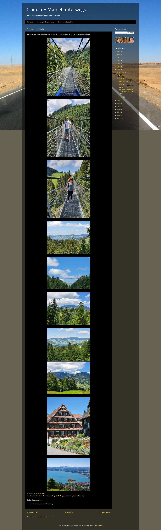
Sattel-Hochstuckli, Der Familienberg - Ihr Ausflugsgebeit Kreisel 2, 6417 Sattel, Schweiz (59, 496)
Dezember (122, 72)
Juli (120, 87)
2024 (118, 58)
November (122, 75)
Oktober (121, 78)
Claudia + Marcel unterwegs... (58, 9)
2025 (118, 55)
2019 (118, 100)
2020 (118, 70)
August (121, 84)
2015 (118, 112)
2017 (118, 106)
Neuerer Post (32, 513)
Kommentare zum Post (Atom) (44, 517)
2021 (118, 67)
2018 (118, 103)
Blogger (100, 525)
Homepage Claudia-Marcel (45, 22)
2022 (118, 64)
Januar (121, 97)
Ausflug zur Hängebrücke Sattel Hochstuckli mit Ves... (126, 91)
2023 (118, 61)
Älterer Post (105, 513)
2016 (118, 109)
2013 (118, 118)
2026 (118, 52)
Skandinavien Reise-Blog (65, 22)
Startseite (30, 22)
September (122, 81)
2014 (118, 115)
